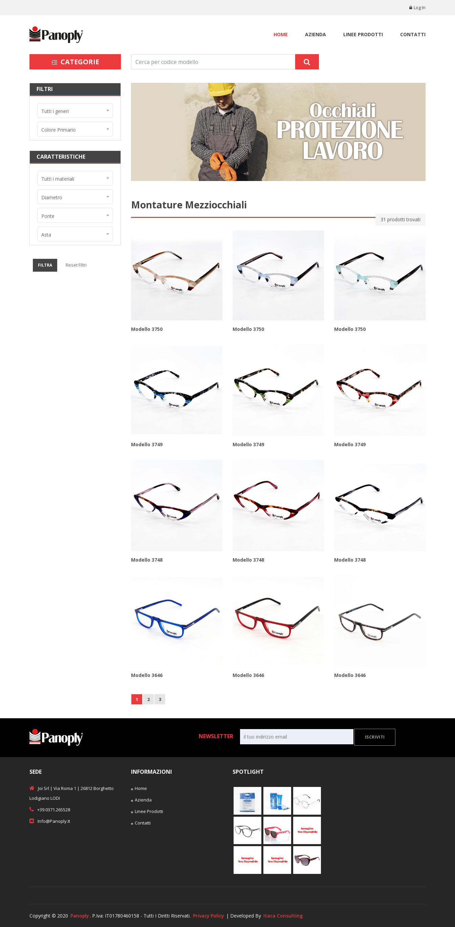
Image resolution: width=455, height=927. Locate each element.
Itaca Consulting (284, 915)
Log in (417, 7)
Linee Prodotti (363, 34)
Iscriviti (375, 737)
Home (281, 34)
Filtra (45, 265)
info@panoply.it (49, 820)
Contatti (413, 34)
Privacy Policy (209, 915)
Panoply (79, 915)
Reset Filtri (76, 265)
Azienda (315, 34)
